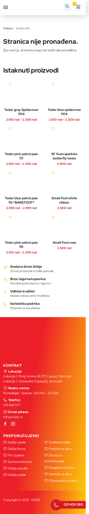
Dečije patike (17, 475)
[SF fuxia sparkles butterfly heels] (64, 137)
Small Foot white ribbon (64, 200)
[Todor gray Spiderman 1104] (21, 93)
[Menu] (9, 7)
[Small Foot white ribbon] (64, 181)
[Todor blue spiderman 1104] (64, 93)
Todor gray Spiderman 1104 (21, 112)
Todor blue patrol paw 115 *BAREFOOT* (21, 200)
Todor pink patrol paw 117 (21, 156)
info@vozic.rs (13, 417)
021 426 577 (11, 405)
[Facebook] (5, 424)
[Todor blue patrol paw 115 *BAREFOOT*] (21, 181)
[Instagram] (13, 424)
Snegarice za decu (62, 467)
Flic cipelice (16, 455)
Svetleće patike (59, 442)
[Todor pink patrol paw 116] (21, 226)
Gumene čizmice (20, 462)
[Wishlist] (10, 84)
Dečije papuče (18, 468)
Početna (8, 28)
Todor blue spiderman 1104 (64, 112)
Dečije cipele (17, 442)
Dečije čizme (16, 449)
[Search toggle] (67, 7)
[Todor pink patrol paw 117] (21, 137)
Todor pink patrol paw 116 (21, 245)
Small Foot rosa (64, 243)
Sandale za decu (60, 474)
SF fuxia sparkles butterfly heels (64, 156)
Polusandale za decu (63, 480)
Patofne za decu (60, 449)
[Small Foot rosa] (64, 226)
